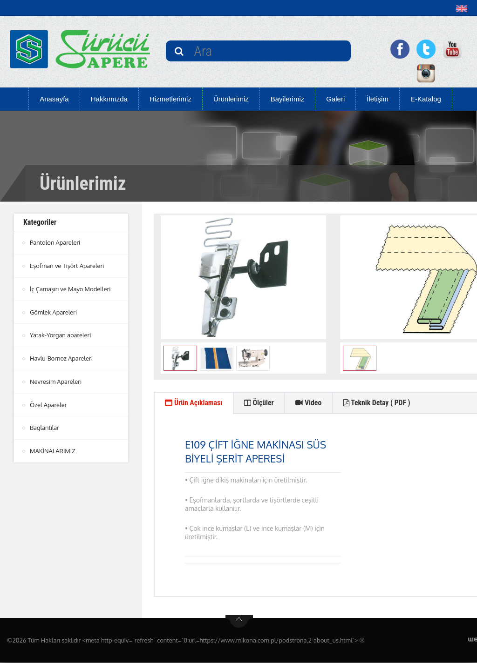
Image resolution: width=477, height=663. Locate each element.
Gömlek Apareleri (53, 311)
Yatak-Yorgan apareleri (60, 333)
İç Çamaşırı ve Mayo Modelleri (70, 288)
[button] (463, 8)
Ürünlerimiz (231, 99)
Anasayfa (54, 99)
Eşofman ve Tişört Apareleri (67, 265)
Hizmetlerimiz (170, 99)
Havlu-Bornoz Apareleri (61, 356)
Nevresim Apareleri (56, 379)
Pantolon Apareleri (55, 242)
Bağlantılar (44, 425)
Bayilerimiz (288, 99)
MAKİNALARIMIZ (52, 447)
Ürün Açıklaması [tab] (194, 403)
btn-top (239, 622)
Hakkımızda (109, 99)
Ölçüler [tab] (261, 403)
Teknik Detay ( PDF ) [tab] (381, 403)
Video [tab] (311, 403)
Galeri (335, 99)
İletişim (377, 99)
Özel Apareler (48, 402)
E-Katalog (425, 99)
